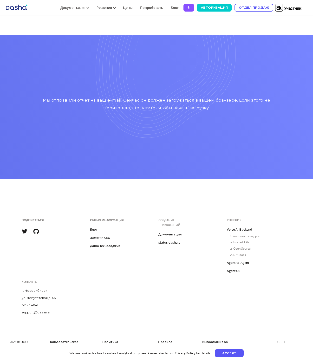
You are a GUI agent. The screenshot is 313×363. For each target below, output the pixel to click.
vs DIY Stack (238, 255)
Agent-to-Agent (238, 262)
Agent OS (233, 271)
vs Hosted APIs (239, 242)
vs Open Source (240, 248)
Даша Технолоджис (105, 246)
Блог (175, 7)
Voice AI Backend (239, 229)
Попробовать (151, 7)
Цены (127, 7)
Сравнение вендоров (245, 236)
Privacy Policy (185, 353)
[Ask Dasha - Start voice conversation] (188, 8)
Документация (170, 234)
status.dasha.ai (170, 242)
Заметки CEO (100, 237)
